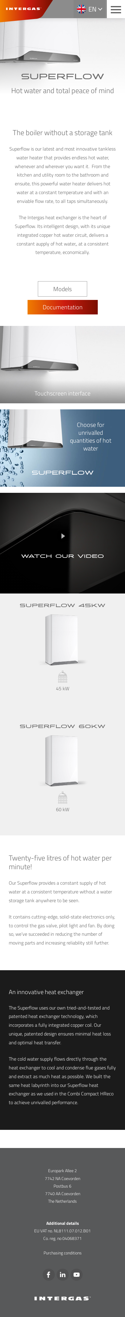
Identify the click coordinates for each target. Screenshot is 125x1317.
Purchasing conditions (63, 1253)
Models (62, 289)
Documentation (63, 307)
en (92, 9)
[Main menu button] (116, 9)
